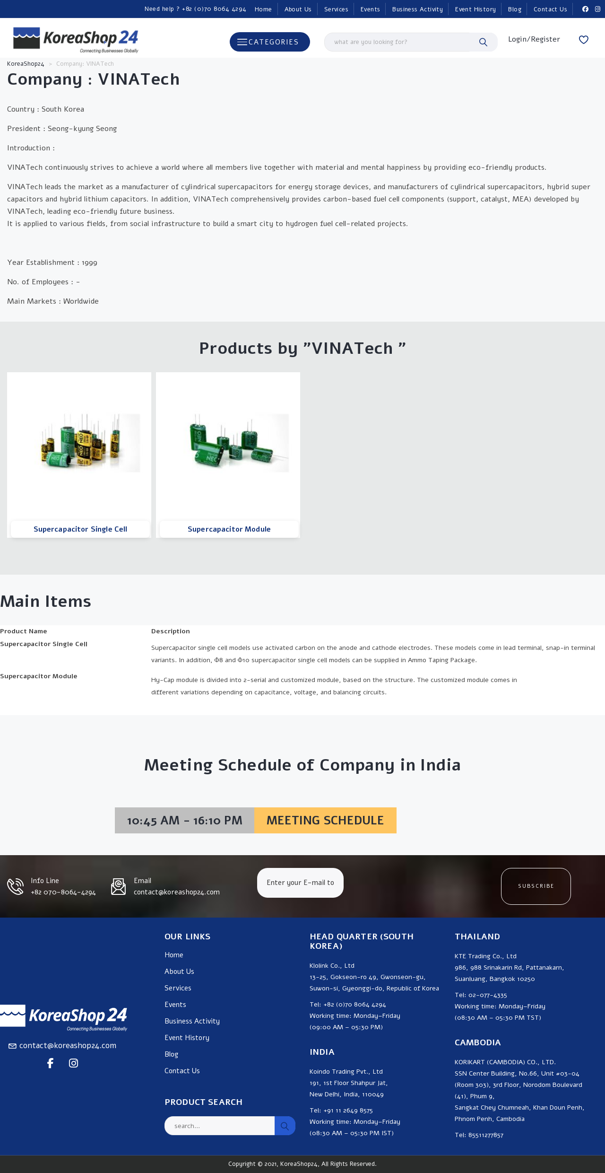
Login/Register (534, 39)
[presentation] (421, 886)
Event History (475, 9)
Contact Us (550, 9)
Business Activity (417, 9)
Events (370, 9)
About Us (298, 9)
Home (263, 9)
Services (336, 9)
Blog (514, 9)
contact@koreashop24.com (67, 1045)
